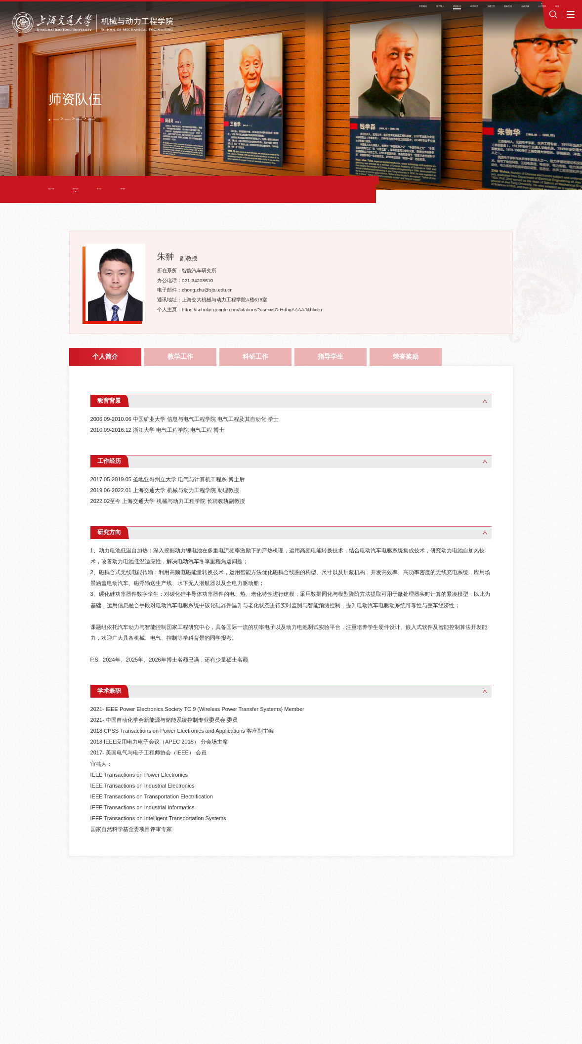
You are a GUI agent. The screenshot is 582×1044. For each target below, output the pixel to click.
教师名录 (118, 118)
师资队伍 (93, 118)
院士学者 (59, 189)
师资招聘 (418, 10)
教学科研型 (145, 118)
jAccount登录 (485, 10)
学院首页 (68, 118)
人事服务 (174, 189)
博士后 (136, 189)
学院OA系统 (448, 10)
